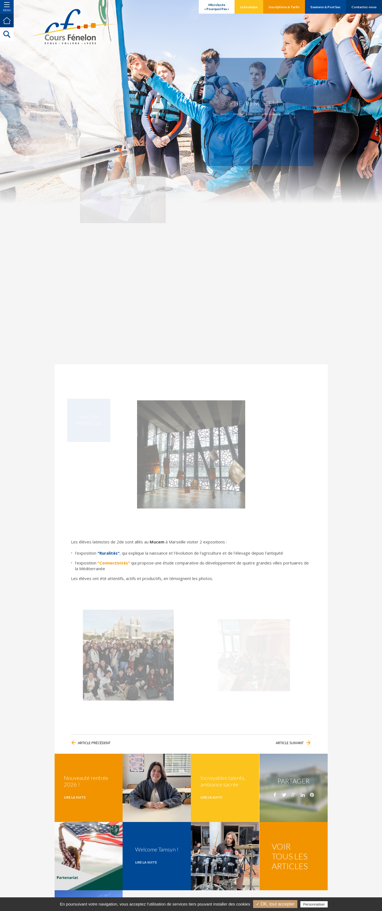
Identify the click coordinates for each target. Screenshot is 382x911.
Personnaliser (314, 904)
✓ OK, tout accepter (275, 904)
